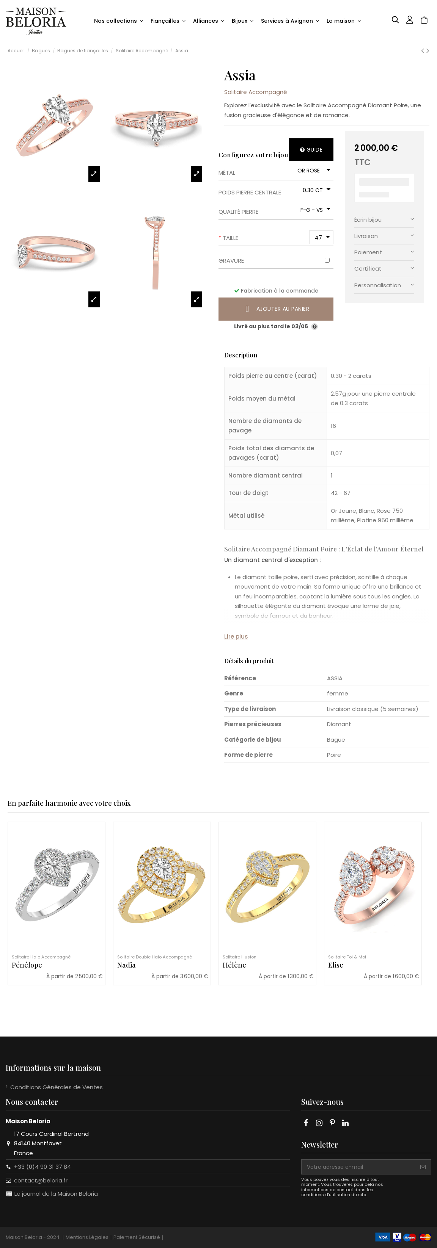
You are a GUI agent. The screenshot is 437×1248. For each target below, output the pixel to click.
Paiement (384, 251)
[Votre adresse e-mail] (358, 1167)
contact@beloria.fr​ (41, 1180)
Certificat (384, 268)
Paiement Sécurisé (136, 1237)
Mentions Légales (87, 1237)
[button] (118, 21)
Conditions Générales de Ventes (56, 1087)
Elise (335, 964)
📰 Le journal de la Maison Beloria (52, 1194)
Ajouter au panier (276, 309)
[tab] (384, 219)
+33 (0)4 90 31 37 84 (42, 1167)
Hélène (234, 964)
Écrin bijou (384, 219)
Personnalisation (384, 284)
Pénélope (27, 964)
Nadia (126, 964)
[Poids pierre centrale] (315, 190)
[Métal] (312, 171)
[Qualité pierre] (314, 210)
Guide (311, 149)
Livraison (384, 235)
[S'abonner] (423, 1167)
